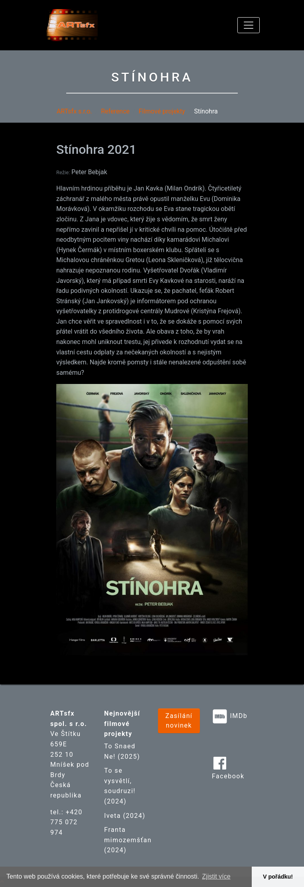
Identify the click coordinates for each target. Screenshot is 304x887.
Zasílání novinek (179, 720)
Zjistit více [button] (216, 876)
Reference (115, 111)
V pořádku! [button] (278, 876)
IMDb (238, 716)
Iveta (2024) (124, 815)
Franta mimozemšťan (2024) (128, 840)
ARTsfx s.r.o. (74, 111)
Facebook (228, 776)
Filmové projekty (161, 111)
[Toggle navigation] (248, 25)
